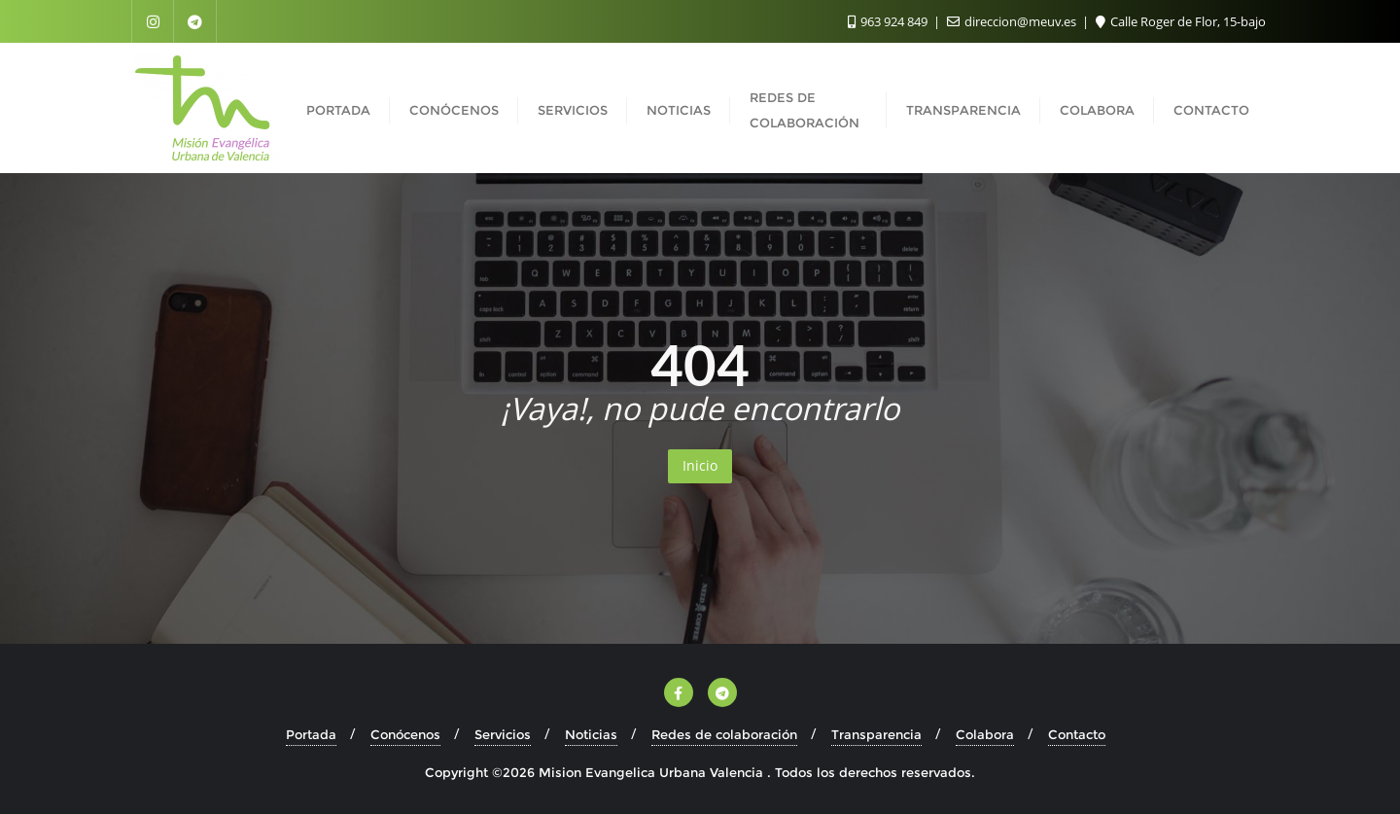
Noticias (591, 734)
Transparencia (876, 734)
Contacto (1076, 734)
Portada (311, 734)
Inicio (700, 465)
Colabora (985, 734)
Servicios (502, 734)
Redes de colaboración (724, 734)
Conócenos (405, 734)
